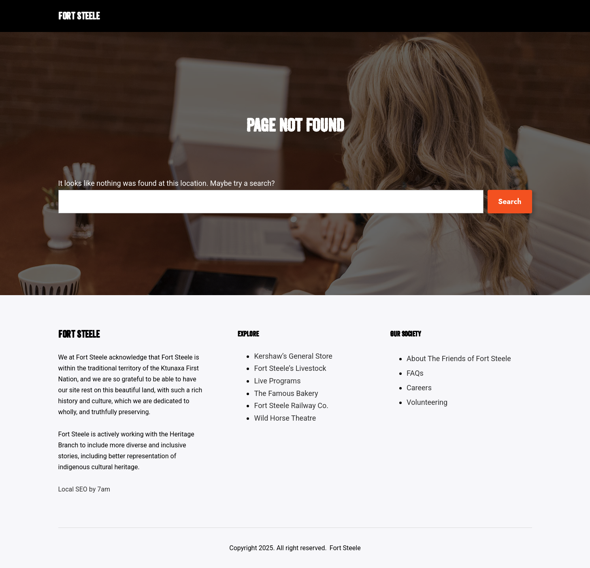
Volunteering (427, 402)
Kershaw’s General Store (293, 356)
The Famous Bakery (286, 393)
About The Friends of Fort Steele (459, 358)
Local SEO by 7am (84, 489)
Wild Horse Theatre (285, 418)
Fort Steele (79, 16)
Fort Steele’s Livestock (290, 368)
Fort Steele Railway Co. (291, 405)
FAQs (415, 373)
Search (510, 201)
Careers (419, 387)
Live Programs (277, 381)
